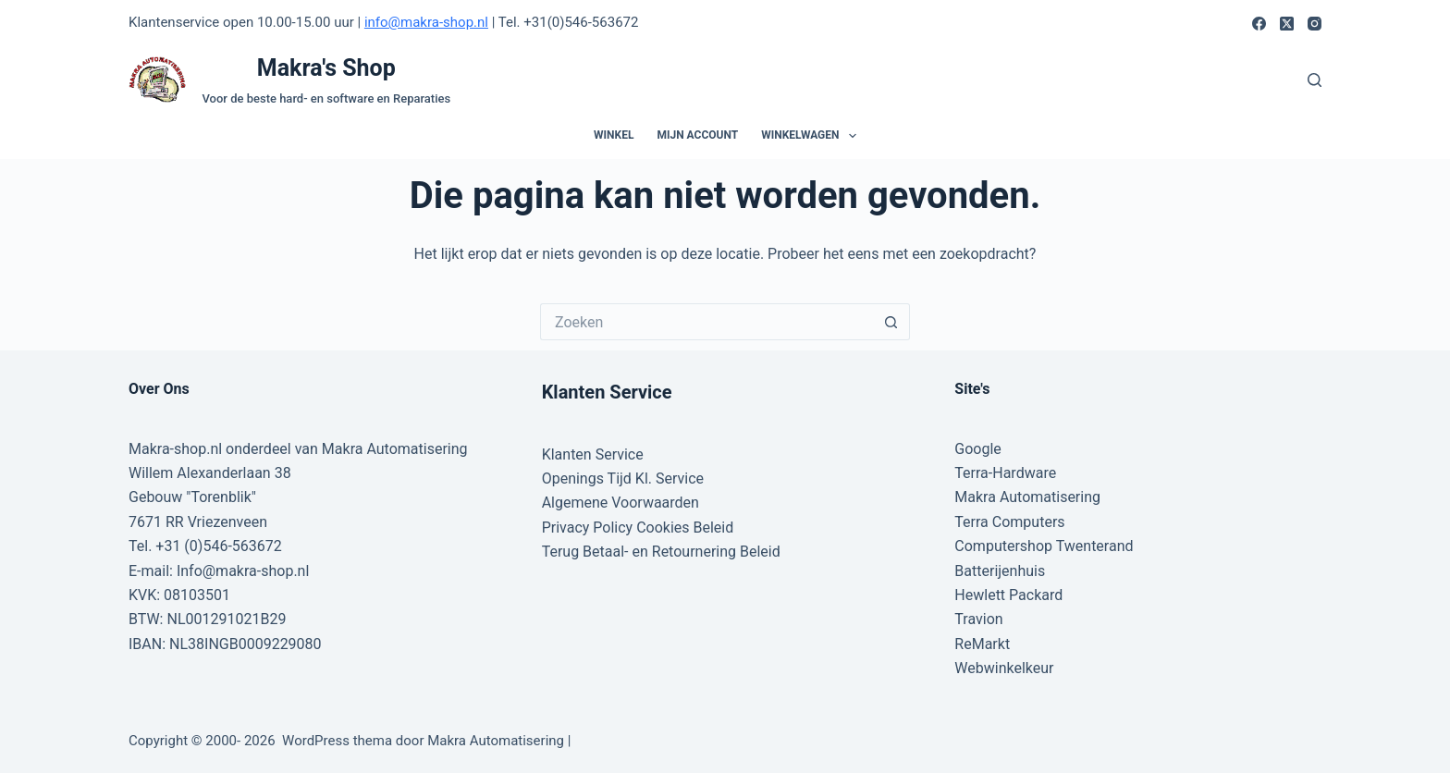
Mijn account (697, 135)
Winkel (613, 135)
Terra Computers (1009, 522)
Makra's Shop (326, 68)
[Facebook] (1259, 24)
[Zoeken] (1314, 80)
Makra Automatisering (1027, 497)
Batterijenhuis (999, 571)
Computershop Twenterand (1043, 546)
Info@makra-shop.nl (243, 571)
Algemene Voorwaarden (620, 502)
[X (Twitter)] (1287, 24)
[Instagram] (1314, 24)
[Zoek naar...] (706, 321)
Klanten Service (593, 454)
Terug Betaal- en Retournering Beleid (661, 551)
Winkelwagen (812, 136)
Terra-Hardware (1005, 473)
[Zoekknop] (891, 321)
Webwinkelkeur (1003, 668)
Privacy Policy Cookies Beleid (638, 527)
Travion (978, 619)
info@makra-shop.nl (426, 22)
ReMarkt (982, 644)
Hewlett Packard (1008, 595)
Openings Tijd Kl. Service (623, 478)
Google (977, 449)
